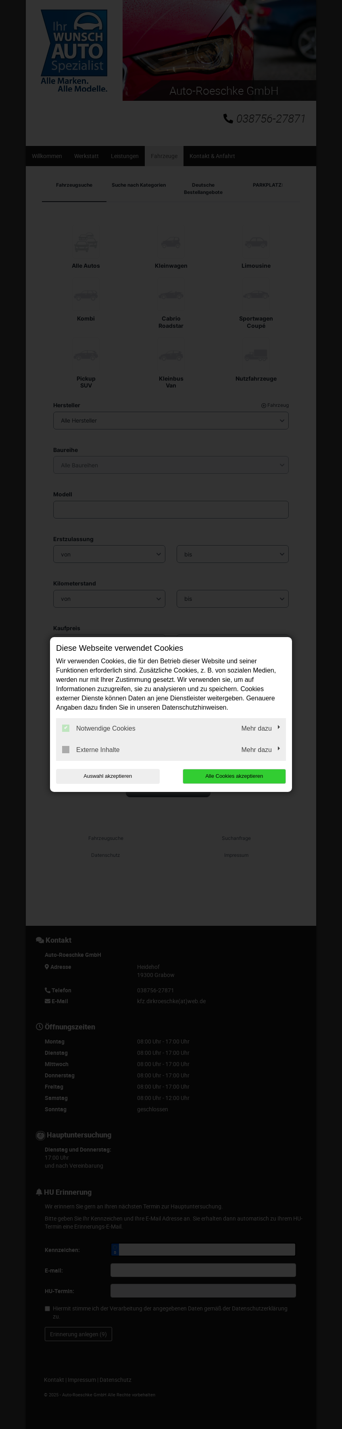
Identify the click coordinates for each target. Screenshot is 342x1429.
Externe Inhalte (91, 749)
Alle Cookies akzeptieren (234, 776)
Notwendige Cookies (99, 728)
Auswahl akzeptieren (107, 776)
